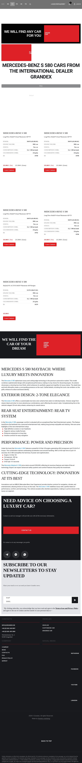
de (8, 4)
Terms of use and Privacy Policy (66, 606)
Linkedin (74, 697)
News (4, 647)
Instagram (75, 650)
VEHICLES (45, 622)
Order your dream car (68, 343)
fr (17, 4)
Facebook (74, 666)
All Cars (20, 53)
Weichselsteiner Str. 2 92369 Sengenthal (8, 633)
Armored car (47, 628)
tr (26, 4)
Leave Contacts (9, 170)
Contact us (41, 527)
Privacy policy (7, 655)
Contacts (6, 649)
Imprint (4, 658)
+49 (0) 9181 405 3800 (8, 628)
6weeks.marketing (44, 716)
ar (21, 4)
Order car (61, 34)
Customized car (48, 625)
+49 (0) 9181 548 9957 (8, 625)
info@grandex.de (8, 622)
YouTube (74, 682)
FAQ (3, 652)
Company (5, 644)
